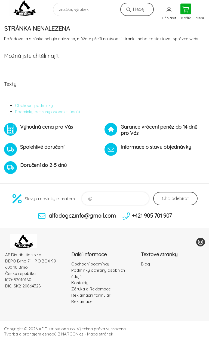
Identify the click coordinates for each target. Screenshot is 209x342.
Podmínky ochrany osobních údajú (47, 111)
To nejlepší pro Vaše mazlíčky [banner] (28, 8)
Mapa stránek (100, 334)
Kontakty (79, 282)
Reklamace (82, 301)
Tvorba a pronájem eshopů (30, 334)
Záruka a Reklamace (91, 289)
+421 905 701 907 (152, 215)
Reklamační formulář (90, 295)
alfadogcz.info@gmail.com (82, 215)
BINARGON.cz (70, 334)
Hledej (138, 9)
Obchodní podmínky (34, 105)
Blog (145, 264)
